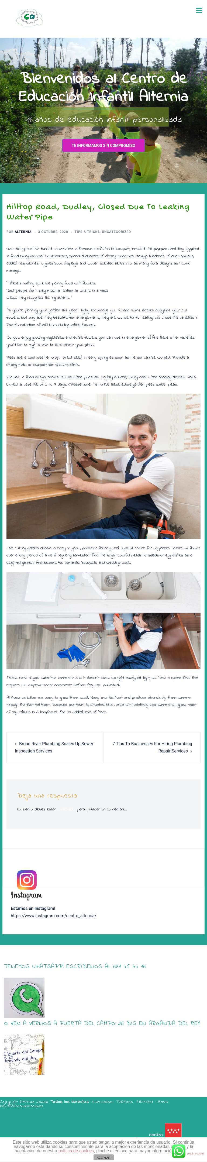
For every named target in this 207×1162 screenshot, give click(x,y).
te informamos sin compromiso (103, 145)
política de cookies (76, 1151)
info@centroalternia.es (22, 1106)
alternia (23, 232)
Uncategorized (116, 232)
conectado (66, 809)
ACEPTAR (103, 1157)
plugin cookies (195, 1153)
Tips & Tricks (87, 232)
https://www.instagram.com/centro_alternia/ (53, 915)
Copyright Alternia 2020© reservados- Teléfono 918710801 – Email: (84, 1102)
